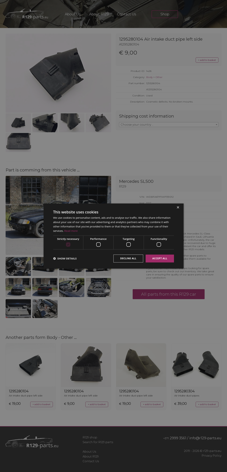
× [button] (178, 207)
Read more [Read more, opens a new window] (71, 231)
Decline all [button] (128, 258)
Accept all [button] (159, 258)
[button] (65, 258)
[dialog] (113, 236)
